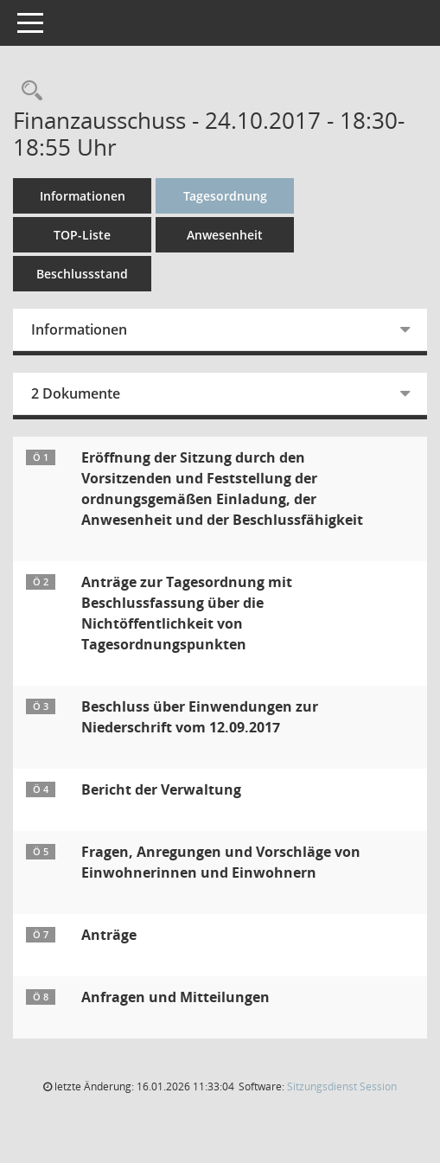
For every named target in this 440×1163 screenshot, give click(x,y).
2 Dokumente (75, 393)
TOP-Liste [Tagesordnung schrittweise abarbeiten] (82, 235)
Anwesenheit (225, 235)
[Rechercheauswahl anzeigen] (27, 91)
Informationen (82, 196)
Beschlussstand (82, 273)
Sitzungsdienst (342, 1086)
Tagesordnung (225, 196)
